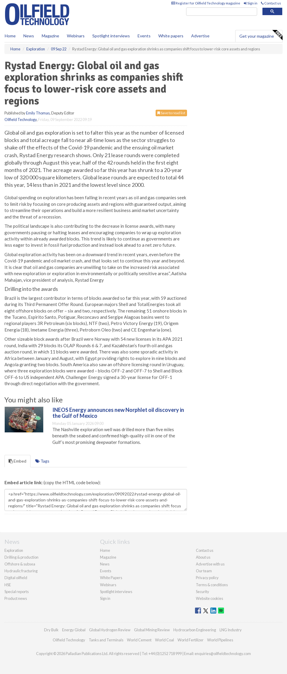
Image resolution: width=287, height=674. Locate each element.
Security (202, 591)
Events (144, 35)
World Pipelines (220, 640)
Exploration (13, 550)
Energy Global (74, 629)
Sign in (250, 3)
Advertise (200, 35)
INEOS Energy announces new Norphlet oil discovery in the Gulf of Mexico (118, 413)
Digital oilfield (15, 577)
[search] (221, 11)
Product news (15, 598)
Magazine (50, 35)
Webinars (76, 35)
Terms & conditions (212, 584)
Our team (204, 570)
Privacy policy (207, 577)
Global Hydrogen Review (109, 629)
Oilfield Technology (20, 119)
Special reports (16, 591)
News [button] (28, 35)
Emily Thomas (38, 113)
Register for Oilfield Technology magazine (205, 3)
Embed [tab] (17, 460)
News (104, 564)
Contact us (271, 3)
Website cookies (209, 598)
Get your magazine (260, 35)
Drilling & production (21, 557)
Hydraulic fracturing (21, 570)
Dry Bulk (51, 629)
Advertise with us (210, 564)
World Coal (164, 640)
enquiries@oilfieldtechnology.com (223, 653)
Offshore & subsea (19, 564)
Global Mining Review (152, 629)
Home (10, 35)
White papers (170, 35)
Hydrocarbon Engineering (194, 629)
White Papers (111, 577)
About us (203, 557)
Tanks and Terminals (106, 640)
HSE (7, 584)
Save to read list (171, 113)
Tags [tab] (42, 460)
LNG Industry (231, 629)
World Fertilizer (191, 640)
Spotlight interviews (111, 35)
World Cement (139, 640)
